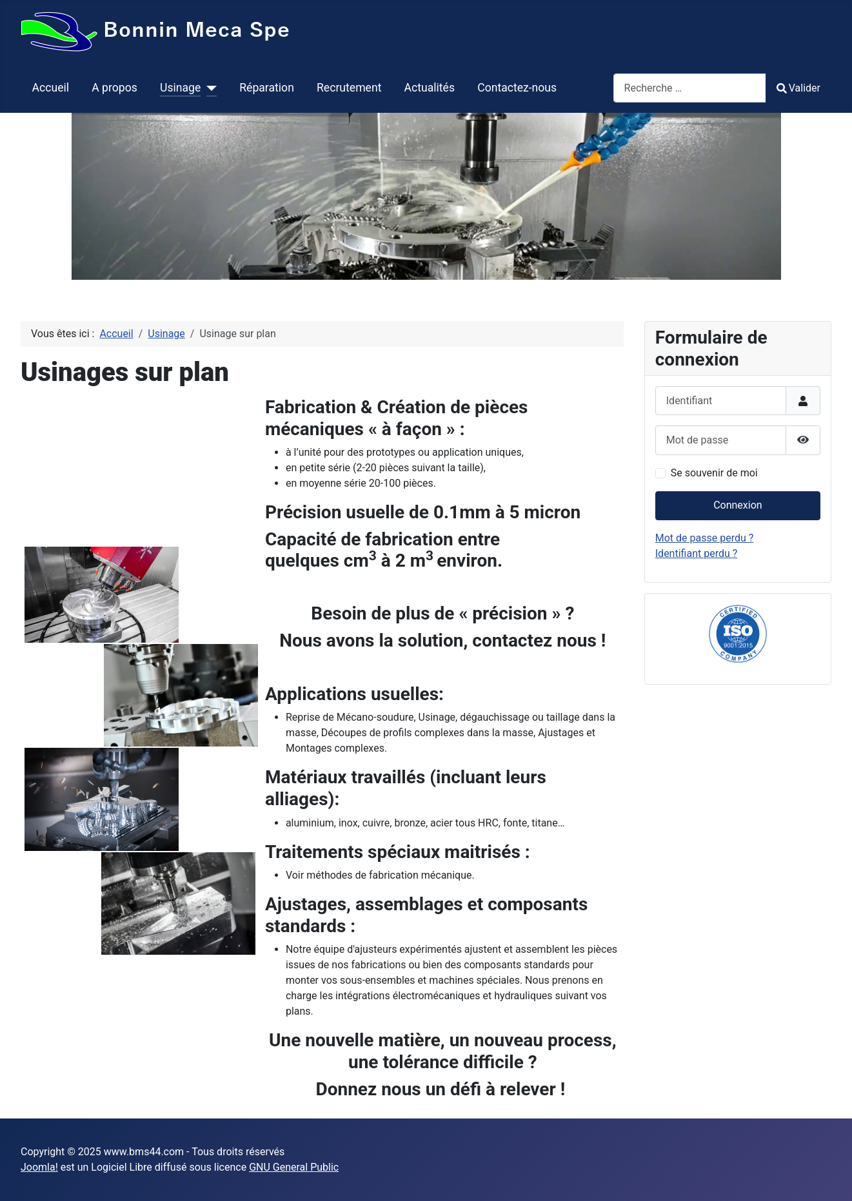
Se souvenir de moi (714, 473)
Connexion (737, 505)
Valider (798, 88)
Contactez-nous (517, 87)
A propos (114, 87)
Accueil (50, 87)
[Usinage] (209, 87)
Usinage (180, 87)
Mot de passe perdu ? (704, 538)
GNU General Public (294, 1167)
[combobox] (689, 88)
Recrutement (349, 87)
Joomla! (39, 1167)
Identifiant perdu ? (696, 553)
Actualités (429, 87)
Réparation (266, 87)
